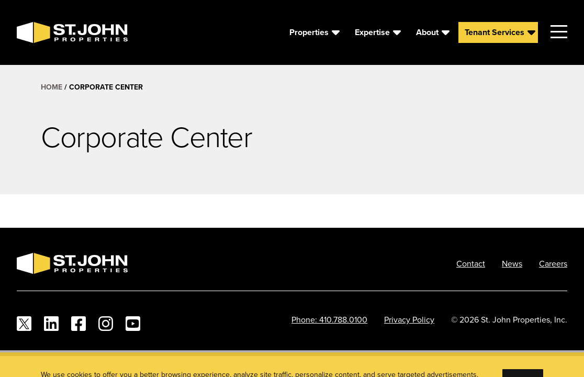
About (427, 32)
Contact (470, 263)
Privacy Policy (409, 319)
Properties (309, 32)
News (512, 263)
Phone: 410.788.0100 (329, 319)
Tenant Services (494, 32)
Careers (553, 263)
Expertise (372, 32)
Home (51, 87)
